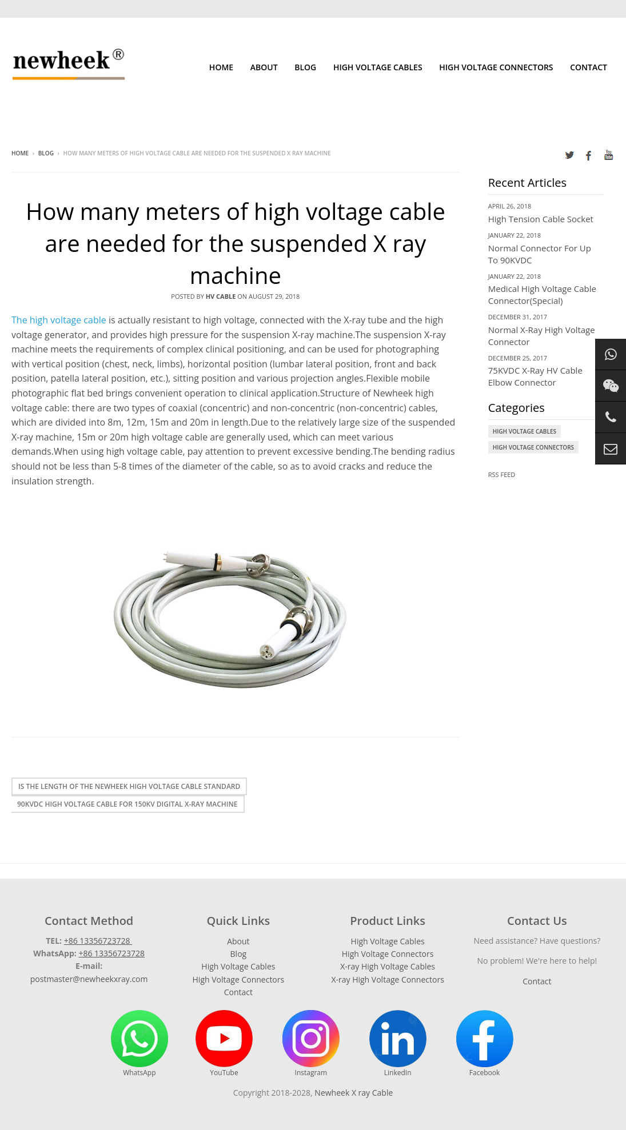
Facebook (484, 1043)
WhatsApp (139, 1043)
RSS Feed (502, 474)
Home (221, 67)
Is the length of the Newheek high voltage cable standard (129, 786)
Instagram (311, 1043)
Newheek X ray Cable (353, 1092)
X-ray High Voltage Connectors (387, 979)
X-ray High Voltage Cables (387, 966)
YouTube (224, 1043)
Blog (305, 67)
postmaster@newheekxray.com (89, 978)
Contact (588, 67)
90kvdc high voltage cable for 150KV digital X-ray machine (127, 804)
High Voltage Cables (377, 67)
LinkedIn (397, 1043)
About (264, 67)
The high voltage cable (58, 320)
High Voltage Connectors (496, 67)
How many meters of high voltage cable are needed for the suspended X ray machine (235, 243)
